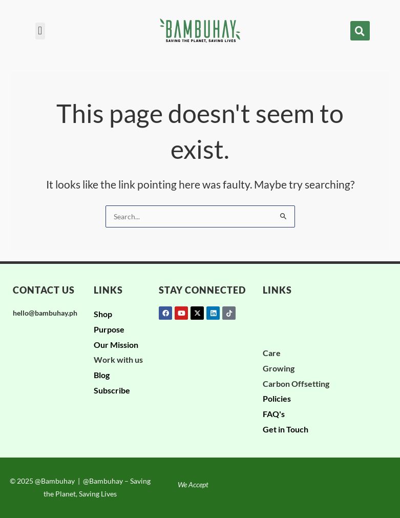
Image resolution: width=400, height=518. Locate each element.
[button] (40, 31)
